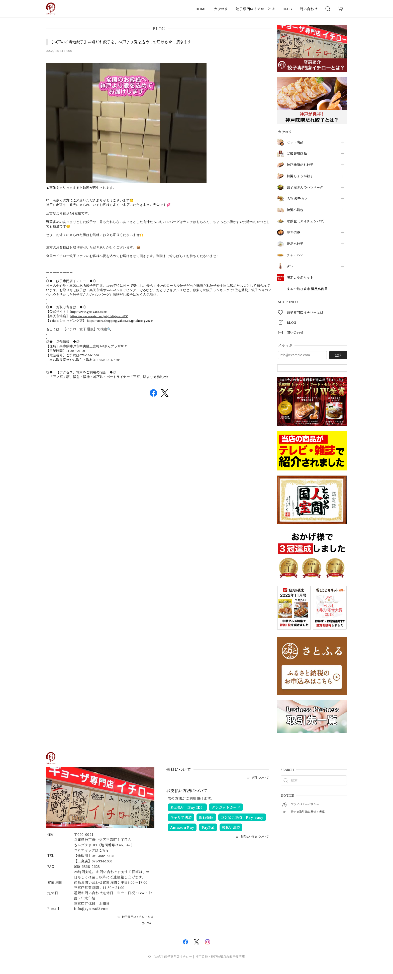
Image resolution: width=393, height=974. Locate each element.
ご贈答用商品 (297, 153)
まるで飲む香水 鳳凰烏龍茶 (309, 289)
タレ (290, 266)
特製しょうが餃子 (301, 176)
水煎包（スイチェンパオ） (308, 221)
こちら (104, 850)
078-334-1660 (104, 860)
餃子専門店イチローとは (255, 9)
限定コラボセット (301, 278)
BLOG (287, 9)
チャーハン (296, 255)
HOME (200, 9)
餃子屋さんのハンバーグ (306, 187)
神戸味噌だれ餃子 (301, 165)
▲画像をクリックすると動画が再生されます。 (81, 188)
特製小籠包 (296, 210)
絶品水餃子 (296, 244)
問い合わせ (309, 9)
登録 (338, 355)
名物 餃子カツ (298, 199)
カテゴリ (221, 9)
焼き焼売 (294, 232)
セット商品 (296, 142)
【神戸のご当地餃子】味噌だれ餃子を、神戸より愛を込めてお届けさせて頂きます (125, 42)
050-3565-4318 (105, 855)
